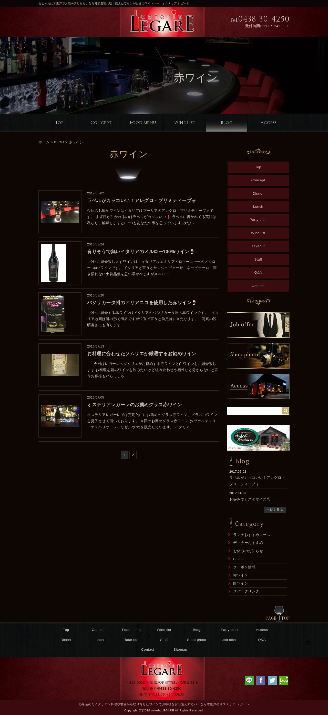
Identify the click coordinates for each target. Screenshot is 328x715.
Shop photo (196, 640)
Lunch (258, 206)
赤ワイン (75, 142)
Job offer (229, 640)
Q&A (258, 272)
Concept (101, 122)
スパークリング (246, 591)
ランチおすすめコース (251, 535)
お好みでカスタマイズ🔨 (250, 499)
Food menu (143, 122)
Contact (258, 286)
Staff (258, 259)
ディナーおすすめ (248, 543)
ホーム (44, 142)
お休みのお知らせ (248, 551)
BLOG (59, 142)
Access (268, 122)
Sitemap (180, 649)
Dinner (258, 193)
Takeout (258, 246)
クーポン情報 (244, 567)
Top (59, 122)
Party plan (258, 220)
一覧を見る (274, 510)
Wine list (185, 122)
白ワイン (240, 583)
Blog (226, 122)
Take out (131, 640)
